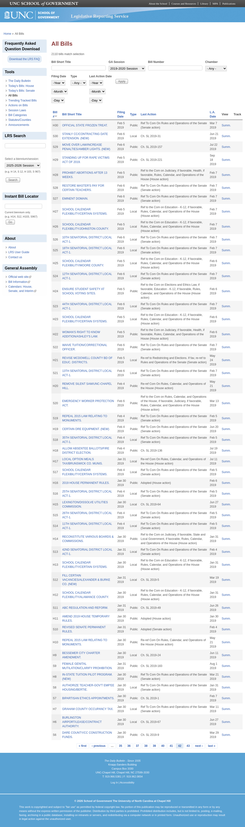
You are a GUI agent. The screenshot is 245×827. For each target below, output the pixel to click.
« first (83, 746)
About (12, 247)
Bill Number (156, 62)
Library (204, 3)
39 (154, 746)
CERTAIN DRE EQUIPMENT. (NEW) (85, 429)
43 (188, 746)
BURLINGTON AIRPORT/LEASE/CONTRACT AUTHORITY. (82, 722)
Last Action (148, 114)
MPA (215, 3)
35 (120, 746)
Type (74, 76)
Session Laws (17, 110)
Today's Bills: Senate (21, 90)
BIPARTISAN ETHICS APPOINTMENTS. (88, 698)
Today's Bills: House (21, 86)
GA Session (117, 62)
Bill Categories (17, 115)
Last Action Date (100, 76)
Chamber (211, 62)
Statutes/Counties (19, 120)
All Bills (13, 95)
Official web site (19, 277)
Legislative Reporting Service (99, 16)
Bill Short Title (61, 62)
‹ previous (99, 746)
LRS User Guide (18, 252)
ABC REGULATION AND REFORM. (85, 607)
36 (128, 746)
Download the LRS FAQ (24, 59)
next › (199, 746)
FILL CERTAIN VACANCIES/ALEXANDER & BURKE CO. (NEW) (86, 580)
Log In (114, 782)
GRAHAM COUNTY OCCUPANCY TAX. (87, 709)
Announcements (18, 125)
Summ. (226, 125)
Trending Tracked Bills (22, 100)
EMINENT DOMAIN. (75, 198)
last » (211, 746)
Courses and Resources (184, 3)
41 (171, 746)
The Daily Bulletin (19, 81)
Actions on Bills (18, 105)
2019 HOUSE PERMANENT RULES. (86, 483)
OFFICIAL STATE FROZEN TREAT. (85, 125)
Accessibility (127, 782)
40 (162, 746)
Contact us (15, 257)
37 (137, 746)
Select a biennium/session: (22, 159)
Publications (228, 3)
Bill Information (19, 282)
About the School (158, 3)
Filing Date (58, 76)
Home (7, 33)
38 (145, 746)
